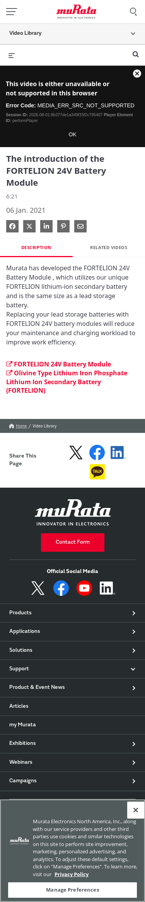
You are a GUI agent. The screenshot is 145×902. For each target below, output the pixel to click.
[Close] (135, 810)
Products (20, 613)
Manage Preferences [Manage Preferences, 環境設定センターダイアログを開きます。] (72, 889)
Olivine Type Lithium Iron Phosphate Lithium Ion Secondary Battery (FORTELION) (66, 382)
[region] (72, 850)
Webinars (20, 762)
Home (18, 426)
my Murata (22, 725)
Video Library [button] (25, 33)
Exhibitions (22, 743)
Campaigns (23, 781)
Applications (24, 631)
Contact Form (73, 542)
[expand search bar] (135, 51)
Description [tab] (36, 247)
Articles (19, 706)
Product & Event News (37, 687)
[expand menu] (11, 55)
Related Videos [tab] (108, 247)
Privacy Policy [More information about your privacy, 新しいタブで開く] (72, 874)
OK (72, 134)
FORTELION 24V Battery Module (58, 364)
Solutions (20, 650)
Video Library (44, 426)
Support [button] (19, 669)
